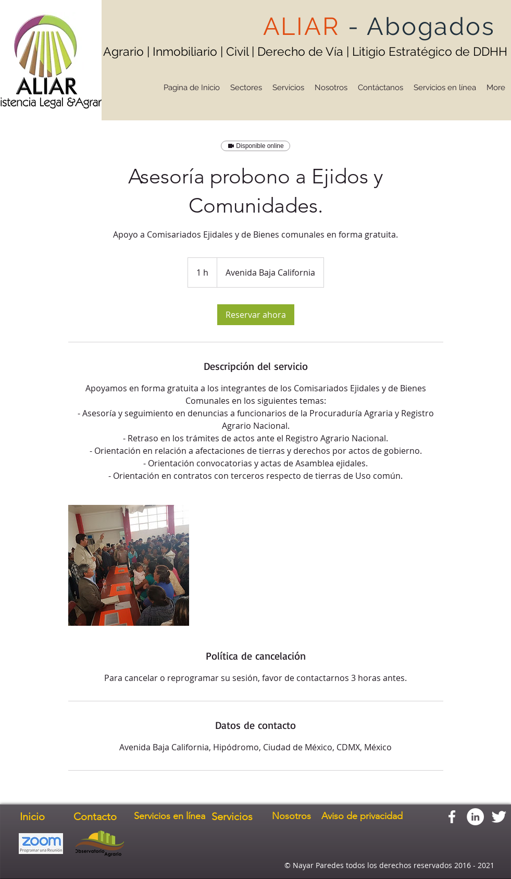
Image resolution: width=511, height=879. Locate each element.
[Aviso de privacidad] (362, 816)
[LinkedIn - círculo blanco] (475, 816)
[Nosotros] (291, 816)
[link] (255, 314)
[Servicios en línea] (169, 816)
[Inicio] (33, 816)
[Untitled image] (128, 565)
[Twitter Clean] (498, 816)
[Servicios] (232, 816)
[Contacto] (95, 816)
